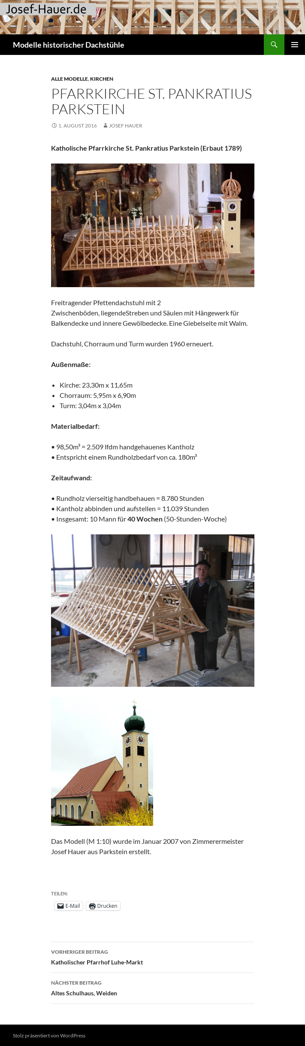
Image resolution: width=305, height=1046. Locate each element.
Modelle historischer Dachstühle (68, 44)
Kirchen (101, 79)
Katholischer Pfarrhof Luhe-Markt (152, 956)
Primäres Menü (294, 44)
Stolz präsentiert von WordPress (49, 1035)
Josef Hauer (125, 125)
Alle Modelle (69, 79)
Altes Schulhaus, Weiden (152, 987)
